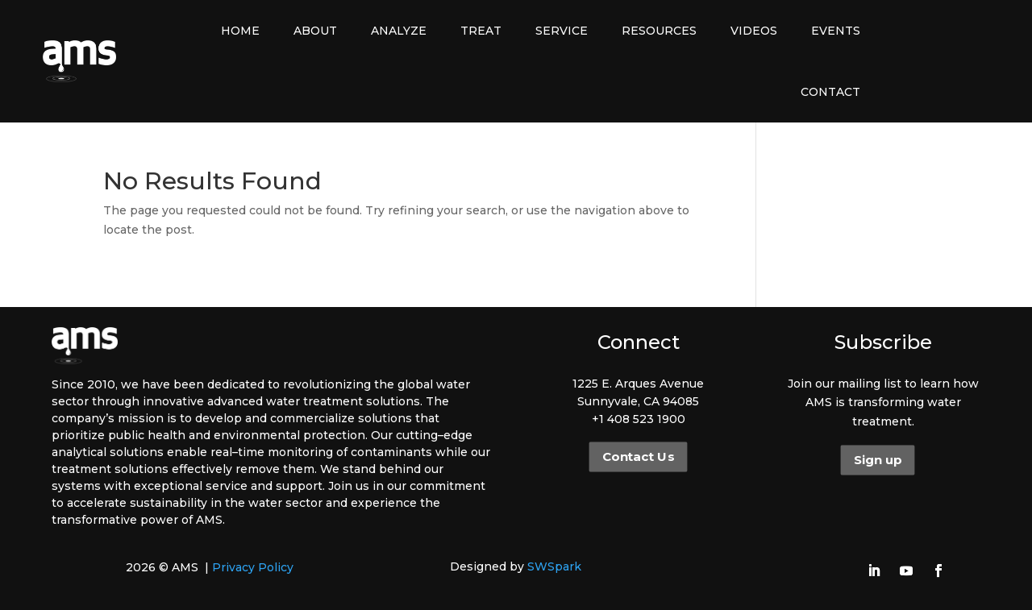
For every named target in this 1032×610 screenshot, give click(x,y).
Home (240, 30)
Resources (659, 30)
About (315, 30)
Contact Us (638, 457)
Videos (753, 30)
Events (835, 30)
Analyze (399, 30)
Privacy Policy (252, 567)
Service (561, 30)
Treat (480, 30)
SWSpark (554, 566)
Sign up (877, 460)
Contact (830, 92)
